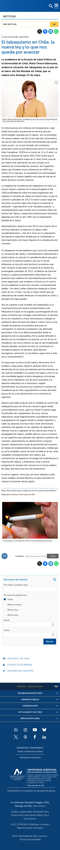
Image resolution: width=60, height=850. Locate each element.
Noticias (9, 16)
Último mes (11, 609)
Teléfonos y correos (38, 824)
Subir (4, 556)
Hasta (6, 630)
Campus (15, 811)
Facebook (45, 31)
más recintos (30, 818)
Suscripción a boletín (20, 671)
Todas (8, 599)
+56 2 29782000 (18, 824)
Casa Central (39, 805)
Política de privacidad (30, 839)
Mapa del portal (24, 827)
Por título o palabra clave (16, 585)
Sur (46, 815)
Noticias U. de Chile (18, 658)
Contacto (38, 827)
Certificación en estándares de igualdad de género (31, 790)
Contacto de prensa (19, 664)
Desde (7, 620)
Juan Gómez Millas (33, 815)
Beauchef (38, 811)
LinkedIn (50, 31)
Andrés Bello (26, 811)
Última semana (13, 604)
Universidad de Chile (28, 835)
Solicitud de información (30, 757)
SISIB (14, 835)
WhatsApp (56, 31)
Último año (11, 615)
